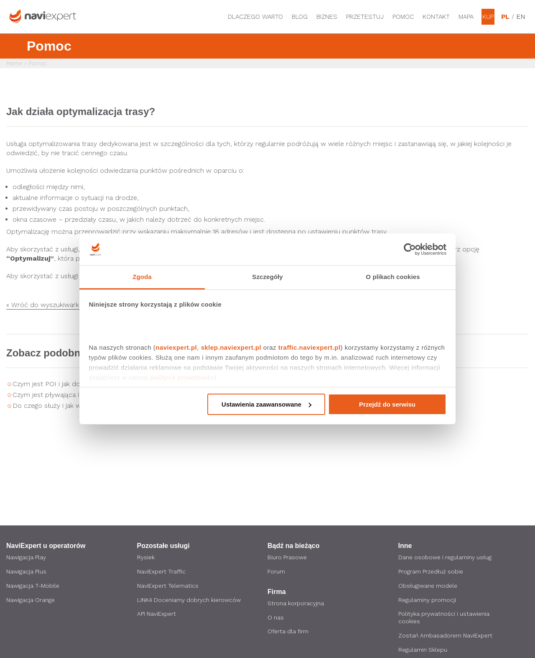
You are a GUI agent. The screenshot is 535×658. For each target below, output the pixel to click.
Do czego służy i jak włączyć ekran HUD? (76, 406)
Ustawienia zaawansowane (266, 404)
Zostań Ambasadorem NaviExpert (445, 636)
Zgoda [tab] (142, 276)
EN (520, 16)
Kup (488, 16)
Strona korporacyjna (296, 603)
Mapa (466, 16)
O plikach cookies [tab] (393, 276)
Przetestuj (365, 16)
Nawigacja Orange (30, 600)
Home (14, 63)
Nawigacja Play (26, 557)
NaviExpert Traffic (161, 571)
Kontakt (436, 16)
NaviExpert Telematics (168, 586)
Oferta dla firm (288, 632)
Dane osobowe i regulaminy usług (445, 557)
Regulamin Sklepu (423, 650)
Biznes (326, 16)
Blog (300, 16)
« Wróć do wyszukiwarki (43, 305)
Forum (276, 571)
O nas (276, 617)
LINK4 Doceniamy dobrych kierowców (189, 600)
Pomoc (403, 16)
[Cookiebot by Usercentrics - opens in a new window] (409, 249)
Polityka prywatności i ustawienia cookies (444, 618)
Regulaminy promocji (427, 600)
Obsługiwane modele (428, 586)
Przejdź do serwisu (387, 404)
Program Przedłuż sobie (431, 571)
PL (505, 16)
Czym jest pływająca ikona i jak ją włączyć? (79, 395)
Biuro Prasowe (287, 557)
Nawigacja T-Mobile (33, 586)
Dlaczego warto (255, 16)
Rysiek (146, 557)
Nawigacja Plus (26, 571)
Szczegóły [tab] (267, 276)
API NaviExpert (156, 614)
